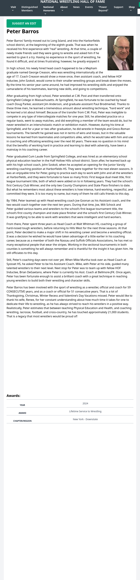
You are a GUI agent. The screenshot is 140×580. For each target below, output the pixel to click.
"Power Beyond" (103, 8)
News (76, 7)
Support (118, 7)
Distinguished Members (30, 8)
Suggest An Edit (24, 23)
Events (89, 7)
